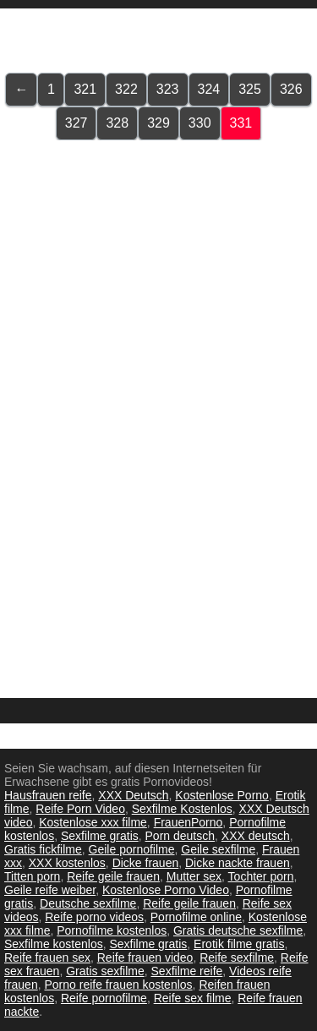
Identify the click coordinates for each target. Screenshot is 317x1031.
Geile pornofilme (132, 849)
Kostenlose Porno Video (165, 890)
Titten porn (32, 876)
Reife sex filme (193, 998)
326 (291, 89)
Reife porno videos (94, 917)
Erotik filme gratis (239, 944)
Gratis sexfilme (105, 971)
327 (76, 123)
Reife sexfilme (236, 957)
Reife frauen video (145, 957)
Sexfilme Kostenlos (182, 809)
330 (200, 123)
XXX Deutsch (133, 795)
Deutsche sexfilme (88, 903)
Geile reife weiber (50, 890)
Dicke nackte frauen (237, 863)
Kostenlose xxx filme (93, 822)
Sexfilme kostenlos (53, 944)
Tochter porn (261, 876)
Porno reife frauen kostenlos (118, 984)
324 (209, 89)
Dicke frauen (145, 863)
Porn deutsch (180, 836)
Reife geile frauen (113, 876)
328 (117, 123)
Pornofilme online (196, 917)
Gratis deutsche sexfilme (238, 930)
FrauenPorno (188, 822)
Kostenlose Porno (222, 795)
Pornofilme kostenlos (112, 930)
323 (167, 89)
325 (249, 89)
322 (126, 89)
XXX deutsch (255, 836)
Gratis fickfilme (43, 849)
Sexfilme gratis (100, 836)
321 (85, 89)
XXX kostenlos (67, 863)
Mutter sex (194, 876)
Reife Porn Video (80, 809)
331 (241, 123)
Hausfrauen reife (48, 795)
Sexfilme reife (187, 971)
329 (158, 123)
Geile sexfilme (218, 849)
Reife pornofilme (104, 998)
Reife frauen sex (47, 957)
